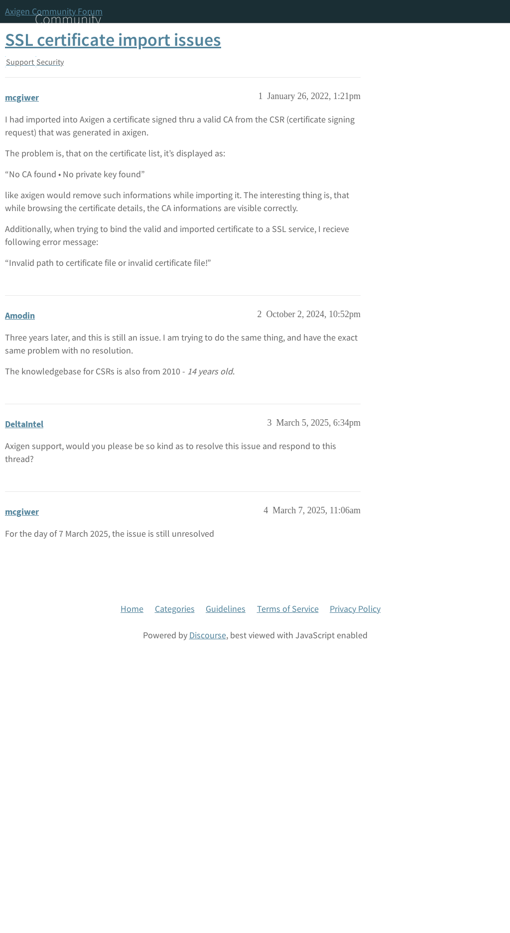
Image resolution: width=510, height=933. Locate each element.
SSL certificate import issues (113, 39)
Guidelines (226, 608)
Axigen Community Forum (54, 11)
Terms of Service (288, 608)
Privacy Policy (355, 608)
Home (132, 608)
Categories (175, 608)
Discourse (207, 635)
